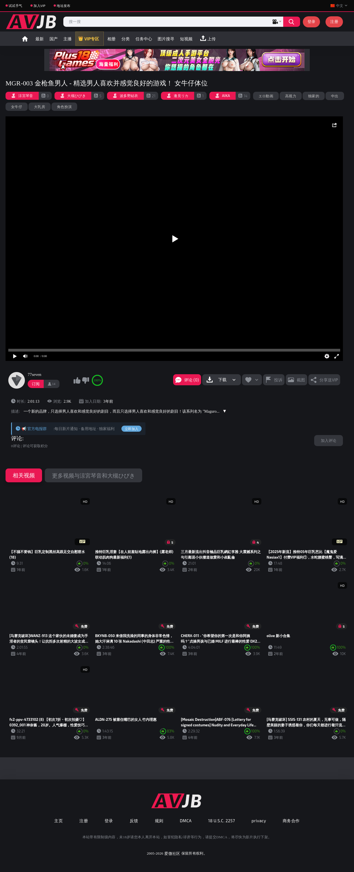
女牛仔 (16, 106)
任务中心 (144, 38)
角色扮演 (64, 106)
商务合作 (291, 820)
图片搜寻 (166, 38)
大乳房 (39, 106)
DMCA (186, 820)
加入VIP (39, 5)
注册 (334, 21)
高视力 (290, 96)
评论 (16, 438)
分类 (125, 38)
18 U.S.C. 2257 (221, 820)
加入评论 (328, 440)
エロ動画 (266, 96)
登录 (312, 21)
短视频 (186, 38)
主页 (58, 820)
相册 (111, 38)
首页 (25, 39)
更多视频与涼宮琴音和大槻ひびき (93, 475)
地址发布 (63, 5)
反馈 (134, 820)
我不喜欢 (85, 380)
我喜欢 (76, 380)
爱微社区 (172, 853)
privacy (259, 820)
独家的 (313, 96)
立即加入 (131, 429)
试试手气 (15, 5)
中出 (335, 96)
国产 (54, 38)
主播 (67, 38)
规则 (159, 820)
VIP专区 (91, 38)
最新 (39, 38)
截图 (301, 379)
